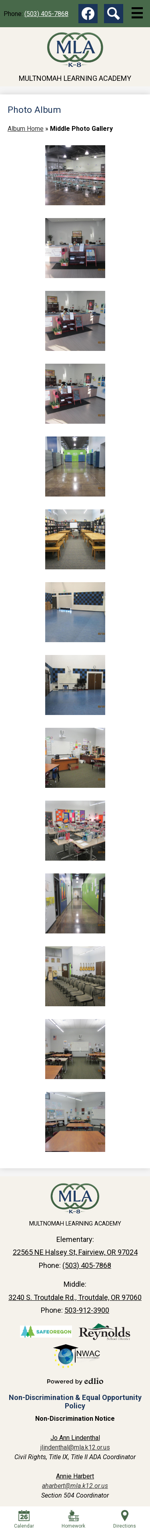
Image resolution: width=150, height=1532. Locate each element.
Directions (124, 1519)
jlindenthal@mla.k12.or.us (75, 1447)
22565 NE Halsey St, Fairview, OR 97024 (75, 1252)
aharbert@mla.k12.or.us (75, 1486)
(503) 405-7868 (46, 14)
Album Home (26, 128)
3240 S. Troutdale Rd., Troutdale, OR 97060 (75, 1297)
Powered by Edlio (75, 1381)
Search (113, 15)
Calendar (24, 1519)
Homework (73, 1519)
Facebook (88, 15)
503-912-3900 (86, 1310)
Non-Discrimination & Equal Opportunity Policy (75, 1401)
